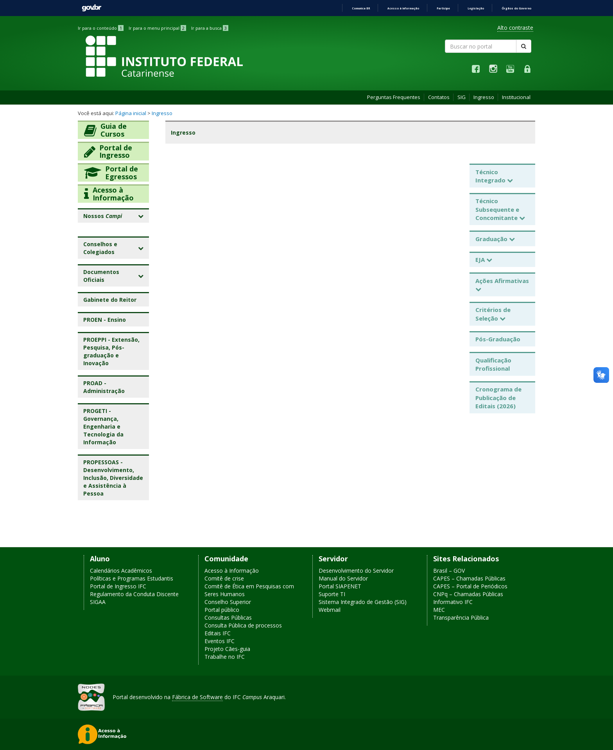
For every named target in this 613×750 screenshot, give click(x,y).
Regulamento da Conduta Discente (134, 594)
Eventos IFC (219, 641)
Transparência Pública (461, 617)
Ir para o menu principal (157, 28)
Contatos (439, 97)
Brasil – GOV (449, 570)
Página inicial (130, 113)
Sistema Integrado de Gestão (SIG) (363, 602)
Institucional (516, 97)
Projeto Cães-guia (227, 649)
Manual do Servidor (343, 578)
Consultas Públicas (228, 617)
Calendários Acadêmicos (121, 570)
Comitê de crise (224, 578)
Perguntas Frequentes (393, 97)
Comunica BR (361, 8)
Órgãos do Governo (516, 8)
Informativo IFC (453, 602)
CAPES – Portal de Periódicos (470, 586)
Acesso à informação (403, 8)
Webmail (330, 609)
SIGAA (98, 602)
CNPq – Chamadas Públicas (468, 594)
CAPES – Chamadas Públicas (469, 578)
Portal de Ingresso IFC (118, 586)
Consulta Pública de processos (243, 625)
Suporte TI (332, 594)
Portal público (221, 609)
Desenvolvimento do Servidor (356, 570)
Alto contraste (515, 27)
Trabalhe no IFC (224, 656)
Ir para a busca (209, 28)
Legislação (476, 8)
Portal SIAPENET (340, 586)
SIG (461, 97)
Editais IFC (217, 633)
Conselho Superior (227, 602)
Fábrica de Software (197, 697)
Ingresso (483, 97)
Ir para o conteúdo (101, 28)
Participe (443, 8)
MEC (439, 609)
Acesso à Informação (231, 570)
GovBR (91, 8)
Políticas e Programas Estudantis (131, 578)
